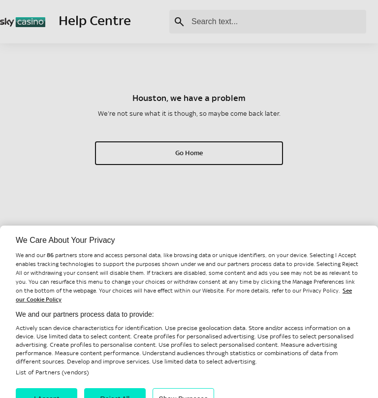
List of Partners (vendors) (52, 378)
